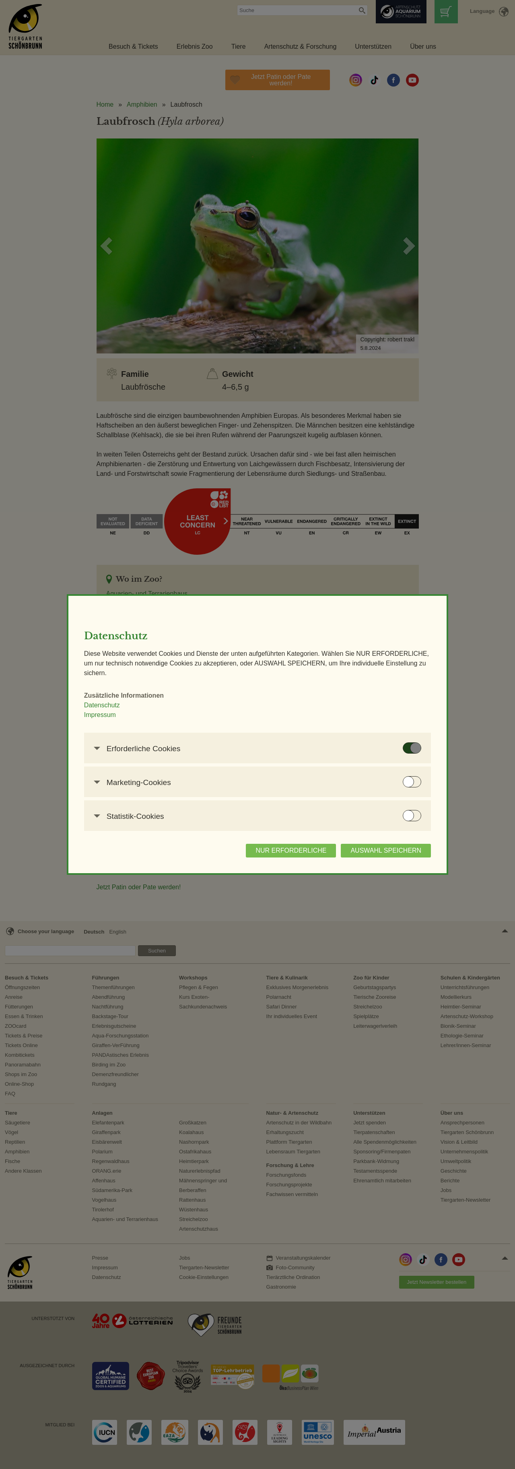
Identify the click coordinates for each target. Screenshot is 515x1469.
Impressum (110, 714)
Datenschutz (112, 705)
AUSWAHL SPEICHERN (375, 850)
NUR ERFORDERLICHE (280, 850)
